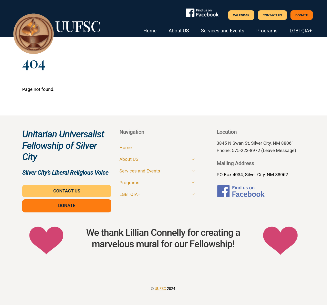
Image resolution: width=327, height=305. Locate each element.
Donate (301, 15)
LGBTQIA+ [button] (301, 31)
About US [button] (179, 31)
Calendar (241, 15)
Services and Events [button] (222, 31)
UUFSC (160, 288)
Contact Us (272, 15)
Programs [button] (267, 31)
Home (150, 31)
